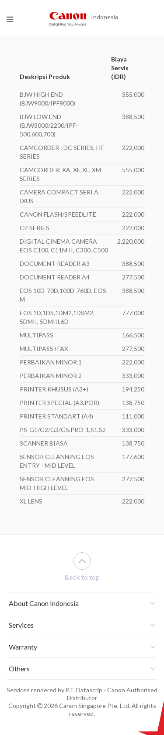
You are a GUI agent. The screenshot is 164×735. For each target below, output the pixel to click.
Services (21, 625)
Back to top (82, 566)
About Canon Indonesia (44, 603)
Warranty (23, 647)
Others (19, 668)
